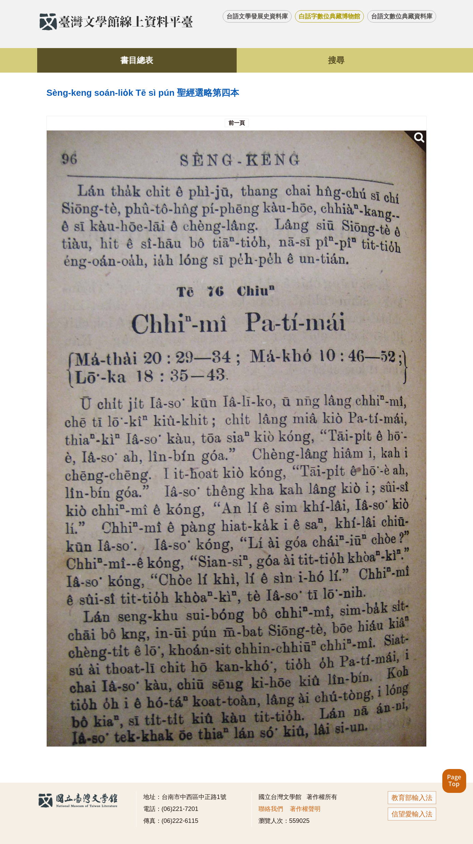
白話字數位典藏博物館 (329, 16)
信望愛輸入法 (411, 814)
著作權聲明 (305, 808)
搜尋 (336, 60)
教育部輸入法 (411, 797)
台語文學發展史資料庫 (257, 16)
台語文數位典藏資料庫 (401, 16)
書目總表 (136, 60)
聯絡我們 (270, 808)
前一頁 (236, 123)
